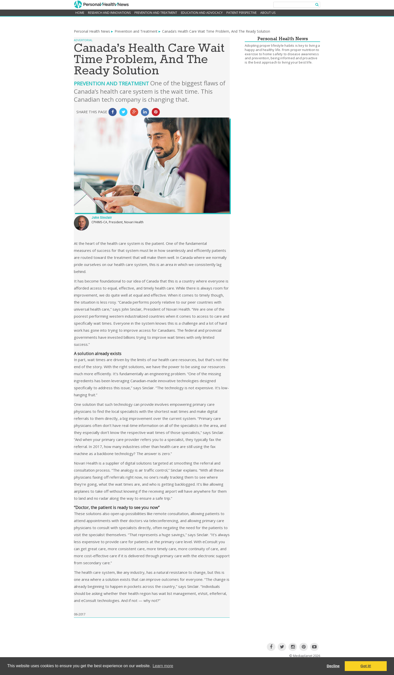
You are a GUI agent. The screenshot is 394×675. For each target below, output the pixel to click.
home (79, 13)
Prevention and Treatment (155, 13)
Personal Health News (92, 31)
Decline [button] (333, 666)
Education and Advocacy (202, 13)
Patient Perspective (241, 13)
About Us (267, 13)
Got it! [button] (366, 666)
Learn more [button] (163, 666)
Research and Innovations (109, 13)
